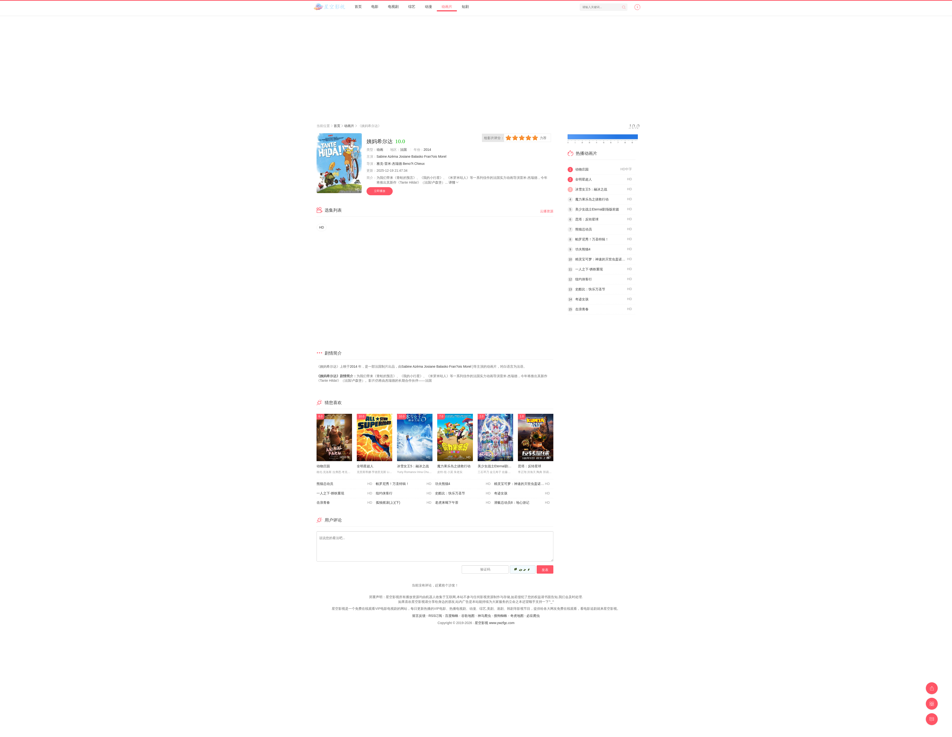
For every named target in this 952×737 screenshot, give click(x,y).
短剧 (465, 7)
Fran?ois (430, 156)
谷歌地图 (468, 616)
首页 (358, 7)
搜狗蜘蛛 (500, 616)
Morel (442, 156)
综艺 (411, 7)
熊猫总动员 (344, 484)
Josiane (404, 156)
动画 (380, 149)
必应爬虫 (533, 616)
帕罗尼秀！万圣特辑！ (403, 484)
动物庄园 (323, 466)
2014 (427, 149)
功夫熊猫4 (463, 484)
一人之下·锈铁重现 (344, 493)
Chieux (419, 164)
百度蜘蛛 (451, 616)
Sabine (382, 156)
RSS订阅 (435, 616)
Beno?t (408, 164)
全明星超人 (365, 466)
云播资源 (546, 211)
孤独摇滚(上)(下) (403, 502)
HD (321, 227)
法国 (403, 149)
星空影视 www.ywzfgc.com (494, 623)
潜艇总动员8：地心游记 (522, 502)
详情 (454, 182)
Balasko (417, 156)
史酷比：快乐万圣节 (463, 493)
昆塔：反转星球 (529, 466)
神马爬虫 (484, 616)
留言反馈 (419, 616)
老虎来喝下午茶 (463, 502)
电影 (374, 7)
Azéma (393, 156)
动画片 (446, 7)
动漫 (428, 7)
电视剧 (393, 7)
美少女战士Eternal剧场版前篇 (499, 466)
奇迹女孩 (522, 493)
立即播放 (379, 191)
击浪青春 (344, 502)
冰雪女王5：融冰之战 (413, 466)
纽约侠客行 (403, 493)
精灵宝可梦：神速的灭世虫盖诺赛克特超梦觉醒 (523, 484)
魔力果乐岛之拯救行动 (454, 466)
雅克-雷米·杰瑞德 (389, 164)
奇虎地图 (517, 616)
